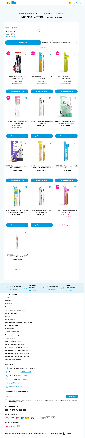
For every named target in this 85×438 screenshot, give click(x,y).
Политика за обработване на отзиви (17, 353)
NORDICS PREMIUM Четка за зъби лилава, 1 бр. (66, 211)
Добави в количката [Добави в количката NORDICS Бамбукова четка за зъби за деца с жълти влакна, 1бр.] (41, 180)
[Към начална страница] (21, 13)
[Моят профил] (76, 2)
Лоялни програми (11, 313)
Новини (7, 307)
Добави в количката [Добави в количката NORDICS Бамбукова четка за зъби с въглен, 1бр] (41, 136)
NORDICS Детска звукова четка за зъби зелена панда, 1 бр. (66, 122)
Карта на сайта (10, 319)
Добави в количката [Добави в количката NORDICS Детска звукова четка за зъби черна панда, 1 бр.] (17, 180)
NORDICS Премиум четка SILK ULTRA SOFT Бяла (41, 211)
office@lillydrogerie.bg (15, 386)
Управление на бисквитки (13, 360)
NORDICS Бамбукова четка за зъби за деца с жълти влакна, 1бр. (42, 167)
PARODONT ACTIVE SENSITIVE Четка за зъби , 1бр (17, 122)
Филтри (23, 42)
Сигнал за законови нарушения (15, 310)
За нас (7, 297)
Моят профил (9, 328)
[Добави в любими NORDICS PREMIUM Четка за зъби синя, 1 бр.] (50, 54)
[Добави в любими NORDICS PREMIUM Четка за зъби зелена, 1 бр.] (75, 54)
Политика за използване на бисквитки (17, 350)
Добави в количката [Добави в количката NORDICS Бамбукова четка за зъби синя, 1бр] (66, 180)
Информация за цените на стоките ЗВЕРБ (18, 322)
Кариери (8, 300)
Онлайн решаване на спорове (14, 344)
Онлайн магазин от (60, 433)
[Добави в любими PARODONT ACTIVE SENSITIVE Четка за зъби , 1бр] (26, 98)
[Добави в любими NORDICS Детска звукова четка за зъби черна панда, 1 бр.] (26, 143)
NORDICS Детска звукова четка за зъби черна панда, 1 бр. (17, 167)
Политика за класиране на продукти (17, 356)
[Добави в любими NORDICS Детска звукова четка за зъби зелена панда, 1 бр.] (75, 98)
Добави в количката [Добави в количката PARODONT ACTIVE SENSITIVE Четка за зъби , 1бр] (17, 136)
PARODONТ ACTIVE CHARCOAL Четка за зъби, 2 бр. (17, 77)
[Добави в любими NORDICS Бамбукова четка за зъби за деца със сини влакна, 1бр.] (26, 187)
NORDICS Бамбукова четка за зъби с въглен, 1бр (42, 122)
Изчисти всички (10, 37)
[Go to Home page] (11, 3)
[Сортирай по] (64, 42)
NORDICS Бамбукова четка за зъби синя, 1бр (66, 167)
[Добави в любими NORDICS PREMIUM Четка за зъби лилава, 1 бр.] (75, 187)
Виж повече (13, 289)
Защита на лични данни (13, 341)
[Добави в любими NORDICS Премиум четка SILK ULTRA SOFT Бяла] (50, 187)
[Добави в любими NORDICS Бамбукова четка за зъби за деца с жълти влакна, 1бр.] (50, 143)
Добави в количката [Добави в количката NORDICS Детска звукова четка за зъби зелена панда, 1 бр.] (66, 136)
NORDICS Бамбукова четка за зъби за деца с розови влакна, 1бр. (17, 256)
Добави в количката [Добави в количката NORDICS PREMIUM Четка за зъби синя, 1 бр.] (41, 91)
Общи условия (10, 338)
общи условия (39, 400)
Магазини (8, 304)
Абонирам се (72, 396)
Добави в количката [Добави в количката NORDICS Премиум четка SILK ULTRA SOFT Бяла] (41, 225)
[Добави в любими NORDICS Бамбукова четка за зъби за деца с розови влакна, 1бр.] (26, 232)
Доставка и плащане (12, 332)
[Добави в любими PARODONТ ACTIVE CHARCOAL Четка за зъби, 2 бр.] (26, 54)
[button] (23, 28)
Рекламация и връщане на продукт (16, 347)
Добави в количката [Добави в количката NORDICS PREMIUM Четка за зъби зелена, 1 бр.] (66, 91)
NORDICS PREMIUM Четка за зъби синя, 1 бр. (42, 77)
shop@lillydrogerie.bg (15, 383)
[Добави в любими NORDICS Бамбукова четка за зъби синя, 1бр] (75, 143)
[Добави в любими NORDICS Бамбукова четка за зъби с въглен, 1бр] (50, 98)
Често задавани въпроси (13, 335)
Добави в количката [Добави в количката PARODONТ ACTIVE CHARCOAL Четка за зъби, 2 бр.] (17, 91)
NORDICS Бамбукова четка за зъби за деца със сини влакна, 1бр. (17, 211)
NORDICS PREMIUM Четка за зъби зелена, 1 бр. (66, 77)
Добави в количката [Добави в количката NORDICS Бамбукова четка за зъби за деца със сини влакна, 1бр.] (17, 225)
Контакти (8, 316)
